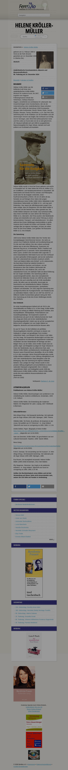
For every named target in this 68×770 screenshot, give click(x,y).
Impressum (31, 764)
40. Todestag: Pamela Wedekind (26, 622)
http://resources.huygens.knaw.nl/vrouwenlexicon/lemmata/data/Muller (36, 446)
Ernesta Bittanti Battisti (23, 537)
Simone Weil (19, 515)
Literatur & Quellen (27, 80)
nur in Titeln (38, 37)
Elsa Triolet (19, 533)
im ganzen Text (39, 35)
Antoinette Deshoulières (23, 521)
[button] (47, 88)
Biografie (16, 80)
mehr (51, 539)
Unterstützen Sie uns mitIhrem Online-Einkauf (34, 709)
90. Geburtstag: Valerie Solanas (26, 613)
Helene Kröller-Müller (31, 47)
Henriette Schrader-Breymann (25, 530)
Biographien (17, 47)
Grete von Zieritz (21, 518)
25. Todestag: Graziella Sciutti (25, 616)
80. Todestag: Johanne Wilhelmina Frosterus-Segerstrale (34, 619)
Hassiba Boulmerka (21, 527)
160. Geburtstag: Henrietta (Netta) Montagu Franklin (32, 610)
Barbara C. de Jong (47, 381)
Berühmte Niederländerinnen (25, 504)
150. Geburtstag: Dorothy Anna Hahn (27, 607)
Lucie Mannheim (21, 524)
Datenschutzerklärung (43, 764)
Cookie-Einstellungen (20, 766)
